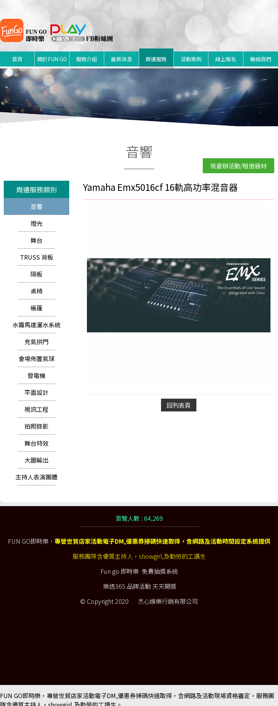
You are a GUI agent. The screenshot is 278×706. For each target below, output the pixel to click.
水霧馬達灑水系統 (36, 315)
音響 (36, 197)
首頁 (17, 50)
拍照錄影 (36, 417)
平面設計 (36, 383)
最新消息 (121, 50)
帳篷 (36, 298)
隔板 (36, 264)
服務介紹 (86, 50)
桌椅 (36, 281)
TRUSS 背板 (36, 247)
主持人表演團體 (36, 467)
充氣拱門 (36, 332)
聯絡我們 (260, 50)
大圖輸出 (36, 450)
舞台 (36, 231)
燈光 (36, 214)
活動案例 (191, 50)
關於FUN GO (52, 50)
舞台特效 (36, 433)
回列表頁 (179, 396)
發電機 (36, 366)
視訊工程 (36, 400)
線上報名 (225, 50)
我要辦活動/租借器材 (238, 156)
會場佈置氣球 (36, 349)
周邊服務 (156, 50)
